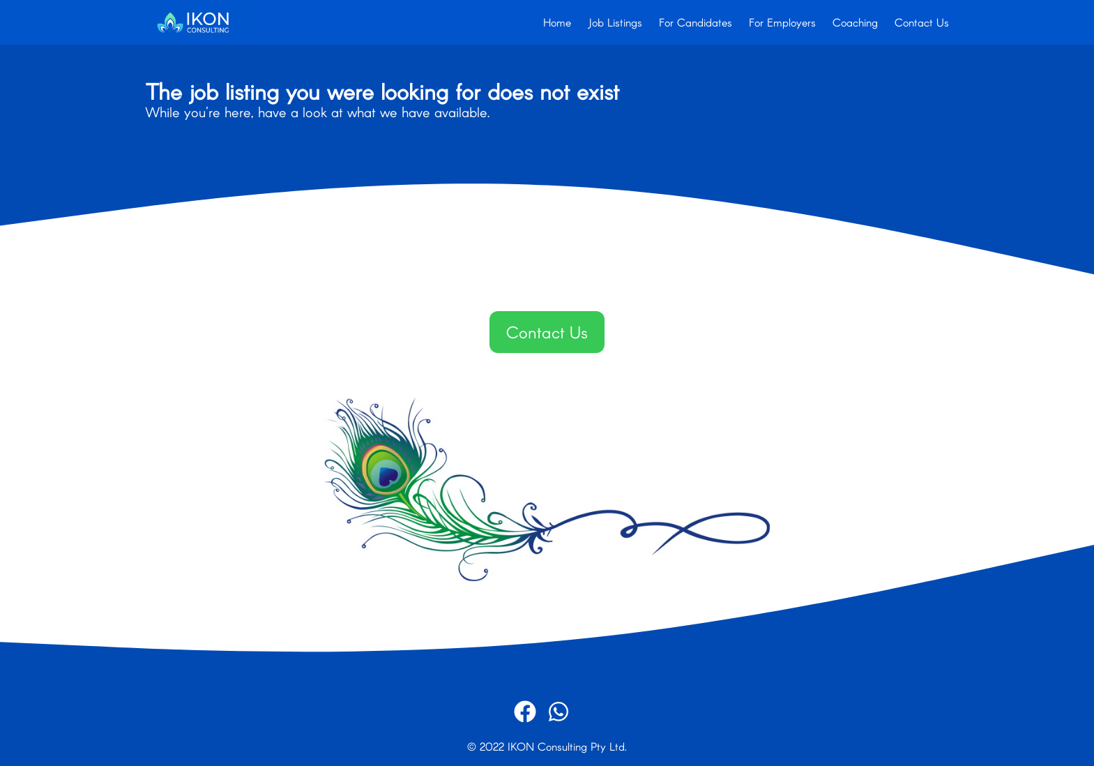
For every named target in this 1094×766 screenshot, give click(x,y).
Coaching (855, 22)
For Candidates (695, 22)
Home (557, 22)
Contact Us (922, 22)
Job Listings (615, 22)
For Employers (782, 22)
